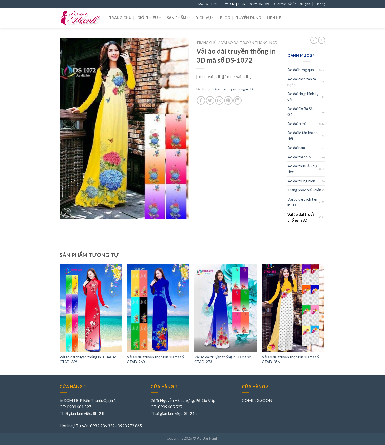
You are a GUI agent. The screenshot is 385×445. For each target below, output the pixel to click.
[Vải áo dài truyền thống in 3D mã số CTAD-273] (225, 308)
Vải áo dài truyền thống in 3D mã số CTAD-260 (155, 359)
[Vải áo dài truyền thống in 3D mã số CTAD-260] (158, 308)
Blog (225, 18)
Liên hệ (320, 4)
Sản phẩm (178, 17)
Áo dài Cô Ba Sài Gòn (300, 112)
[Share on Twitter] (210, 100)
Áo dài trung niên (301, 181)
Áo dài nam (296, 148)
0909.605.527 (170, 406)
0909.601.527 (79, 406)
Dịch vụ (204, 17)
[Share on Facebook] (201, 100)
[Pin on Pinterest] (228, 100)
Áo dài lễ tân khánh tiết (302, 136)
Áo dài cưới (296, 124)
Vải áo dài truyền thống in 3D (249, 43)
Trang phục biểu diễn (304, 190)
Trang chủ (120, 18)
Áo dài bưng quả (300, 70)
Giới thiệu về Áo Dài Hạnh (292, 4)
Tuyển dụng (248, 18)
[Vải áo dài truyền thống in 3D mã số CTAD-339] (91, 308)
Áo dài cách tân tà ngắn (301, 82)
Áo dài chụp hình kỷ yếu (302, 97)
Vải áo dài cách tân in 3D (302, 202)
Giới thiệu (149, 17)
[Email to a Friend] (219, 100)
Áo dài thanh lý (299, 157)
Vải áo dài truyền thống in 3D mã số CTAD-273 (222, 359)
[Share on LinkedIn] (237, 100)
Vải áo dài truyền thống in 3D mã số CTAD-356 (290, 359)
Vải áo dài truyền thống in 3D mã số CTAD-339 (88, 359)
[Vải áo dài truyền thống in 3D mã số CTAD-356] (293, 308)
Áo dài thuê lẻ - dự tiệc (302, 169)
